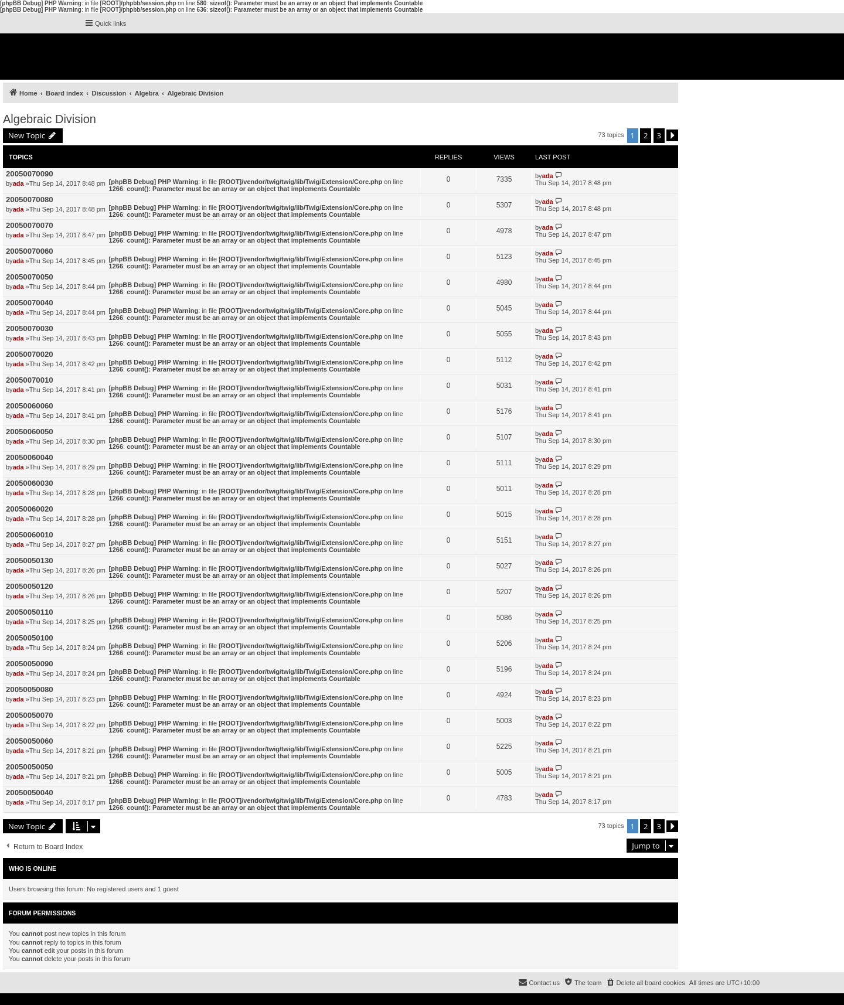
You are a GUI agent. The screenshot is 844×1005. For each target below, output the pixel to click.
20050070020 (29, 354)
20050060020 (29, 509)
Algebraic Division (49, 119)
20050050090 (29, 663)
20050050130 (29, 560)
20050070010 (29, 380)
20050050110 (29, 612)
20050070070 (29, 225)
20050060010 (29, 534)
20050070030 (29, 328)
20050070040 (29, 302)
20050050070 (29, 715)
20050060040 (29, 457)
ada (18, 183)
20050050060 (29, 741)
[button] (672, 135)
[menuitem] (645, 983)
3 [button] (659, 135)
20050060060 (29, 405)
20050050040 (29, 792)
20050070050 (29, 276)
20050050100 (29, 637)
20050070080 (29, 199)
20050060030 (29, 483)
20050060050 (29, 431)
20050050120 (29, 586)
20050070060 (29, 251)
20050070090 (29, 173)
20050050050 (29, 766)
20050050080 (29, 689)
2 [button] (646, 135)
